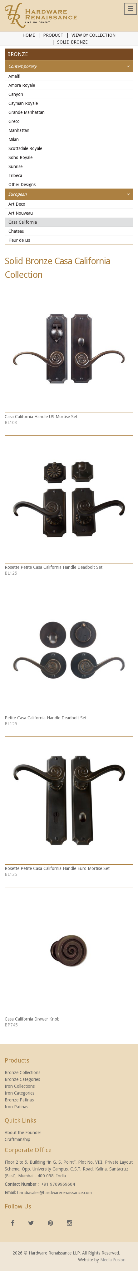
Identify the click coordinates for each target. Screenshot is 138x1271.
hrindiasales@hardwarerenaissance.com (54, 1192)
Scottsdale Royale (25, 148)
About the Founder (23, 1132)
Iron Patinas (16, 1106)
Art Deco (16, 204)
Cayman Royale (23, 103)
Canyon (15, 94)
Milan (13, 139)
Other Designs (22, 184)
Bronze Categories (22, 1079)
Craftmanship (17, 1139)
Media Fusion (113, 1259)
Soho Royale (20, 157)
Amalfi (14, 76)
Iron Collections (20, 1086)
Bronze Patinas (19, 1099)
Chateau (16, 231)
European (17, 194)
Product (53, 35)
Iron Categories (19, 1093)
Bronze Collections (22, 1072)
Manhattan (18, 130)
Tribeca (15, 175)
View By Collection (93, 35)
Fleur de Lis (19, 240)
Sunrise (15, 166)
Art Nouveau (20, 213)
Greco (14, 121)
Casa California (22, 222)
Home (28, 35)
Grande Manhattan (26, 112)
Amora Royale (21, 85)
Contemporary (22, 66)
